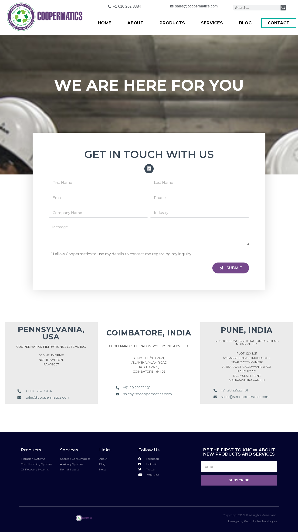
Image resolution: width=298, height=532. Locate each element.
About (135, 22)
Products (172, 22)
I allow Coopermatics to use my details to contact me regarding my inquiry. (122, 254)
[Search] (283, 7)
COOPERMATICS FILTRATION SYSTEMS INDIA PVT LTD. (149, 346)
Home (105, 22)
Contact (279, 22)
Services (212, 22)
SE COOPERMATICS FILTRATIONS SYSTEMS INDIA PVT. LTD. (247, 342)
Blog (245, 22)
